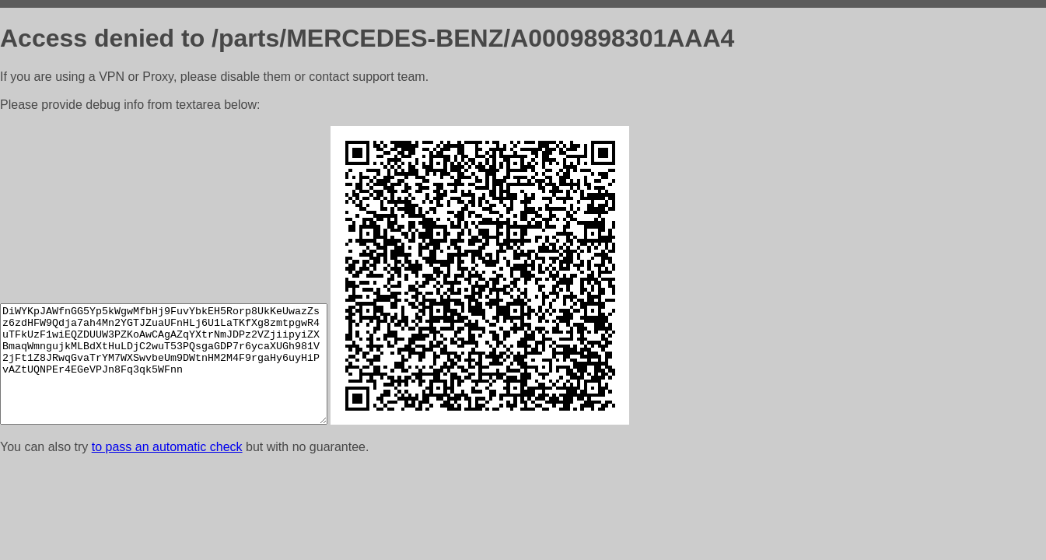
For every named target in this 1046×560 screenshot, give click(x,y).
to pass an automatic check (167, 446)
